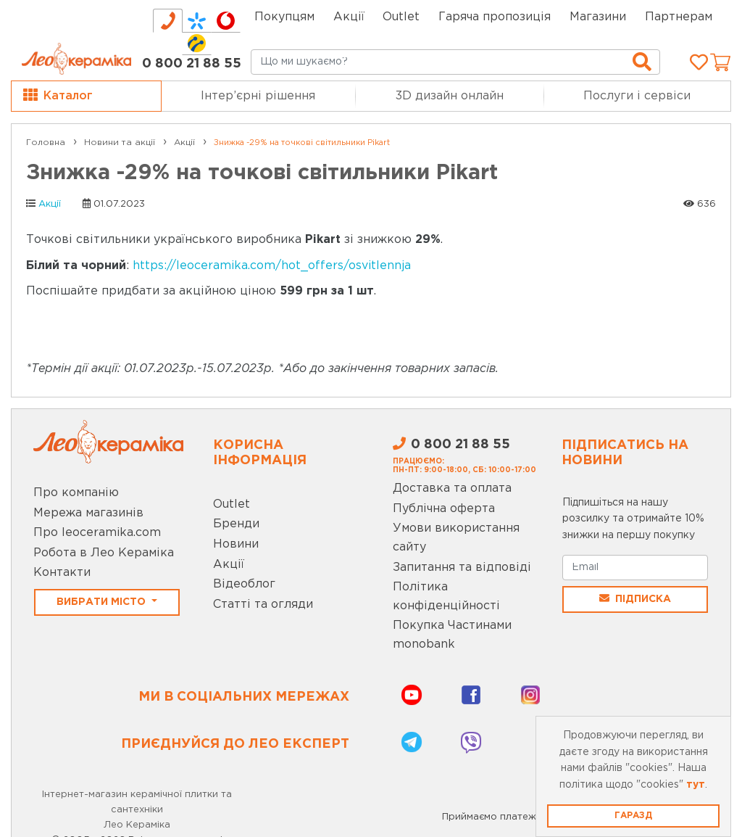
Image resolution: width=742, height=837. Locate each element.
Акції (348, 17)
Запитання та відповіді (462, 567)
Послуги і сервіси (637, 96)
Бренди (236, 524)
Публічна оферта (444, 508)
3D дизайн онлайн (450, 96)
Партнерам (678, 17)
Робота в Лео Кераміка (103, 553)
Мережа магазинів (88, 513)
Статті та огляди (263, 604)
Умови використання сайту (456, 538)
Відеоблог (244, 584)
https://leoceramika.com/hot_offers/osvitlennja (272, 265)
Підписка (635, 598)
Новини (236, 544)
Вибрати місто (103, 602)
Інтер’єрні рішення (258, 96)
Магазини (598, 17)
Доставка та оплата (452, 488)
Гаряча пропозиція (494, 17)
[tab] (168, 21)
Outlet (231, 504)
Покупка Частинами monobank (452, 635)
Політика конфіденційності (446, 596)
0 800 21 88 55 (191, 64)
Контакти (62, 572)
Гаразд (633, 816)
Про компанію (76, 492)
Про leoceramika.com (97, 532)
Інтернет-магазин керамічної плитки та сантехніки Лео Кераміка (137, 810)
